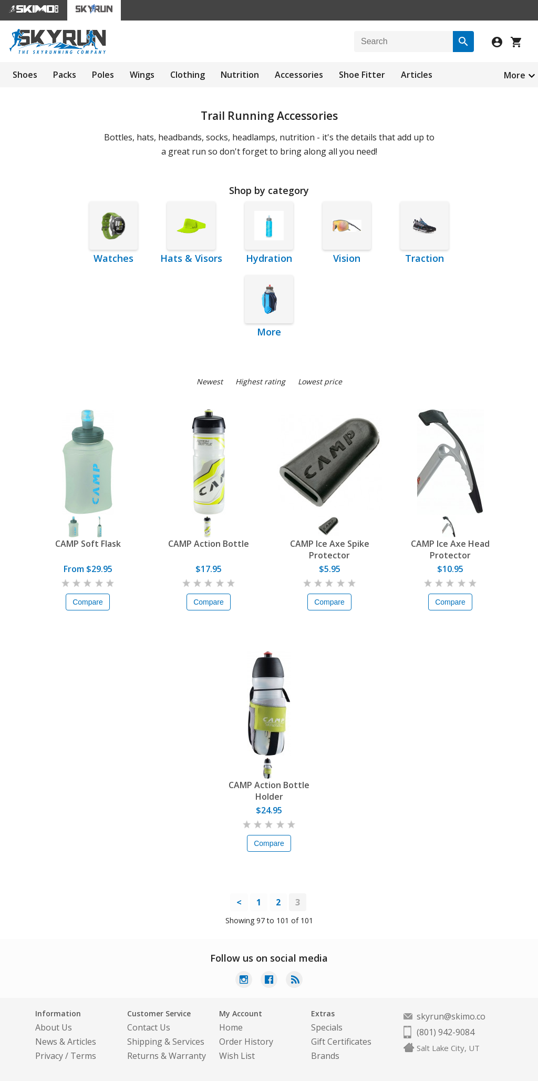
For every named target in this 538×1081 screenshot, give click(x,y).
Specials (327, 1027)
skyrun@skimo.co (451, 1016)
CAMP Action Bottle (208, 543)
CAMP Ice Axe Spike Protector (329, 549)
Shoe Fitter (362, 74)
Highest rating (260, 381)
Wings (142, 74)
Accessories (299, 74)
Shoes (25, 74)
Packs (64, 74)
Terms (83, 1056)
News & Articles (65, 1041)
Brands (325, 1056)
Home (231, 1027)
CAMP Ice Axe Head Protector (450, 549)
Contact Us (148, 1027)
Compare (88, 602)
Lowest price (320, 381)
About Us (53, 1027)
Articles (416, 74)
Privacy (49, 1056)
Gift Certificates (341, 1041)
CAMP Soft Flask (88, 543)
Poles (103, 74)
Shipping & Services (165, 1041)
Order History (246, 1041)
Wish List (237, 1056)
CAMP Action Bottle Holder (269, 790)
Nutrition (240, 74)
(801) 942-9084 (445, 1032)
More (514, 75)
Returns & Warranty (166, 1056)
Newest (209, 381)
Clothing (187, 74)
